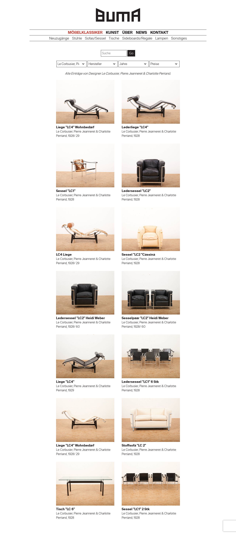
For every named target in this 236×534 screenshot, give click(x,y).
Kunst (112, 32)
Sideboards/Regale (137, 38)
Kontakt (159, 32)
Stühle (77, 38)
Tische (114, 38)
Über (127, 32)
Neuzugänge (59, 38)
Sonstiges (179, 38)
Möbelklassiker (85, 32)
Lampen (161, 38)
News (141, 32)
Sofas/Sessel (95, 38)
